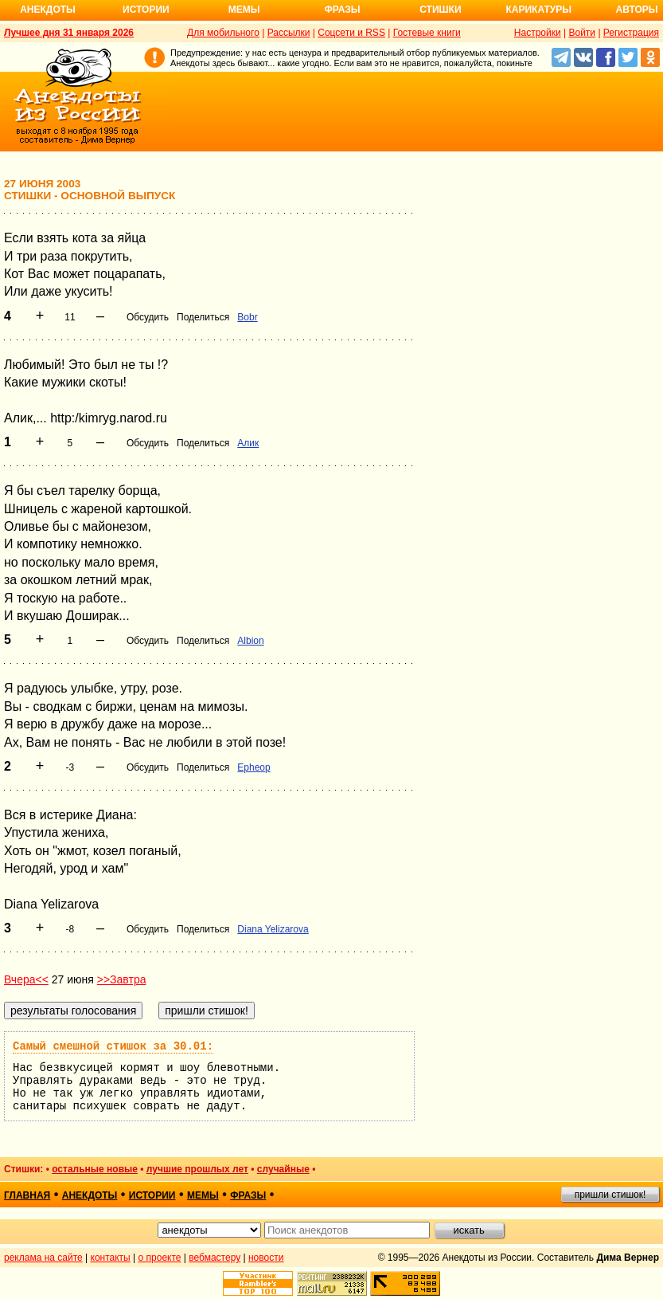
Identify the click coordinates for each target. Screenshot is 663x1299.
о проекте (159, 1257)
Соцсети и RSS (351, 32)
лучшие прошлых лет (197, 1169)
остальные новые (95, 1169)
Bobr (247, 317)
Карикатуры (538, 9)
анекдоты (90, 1195)
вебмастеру (214, 1257)
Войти (581, 32)
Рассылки (288, 32)
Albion (250, 640)
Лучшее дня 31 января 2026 (69, 32)
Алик (248, 443)
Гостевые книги (427, 32)
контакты (111, 1257)
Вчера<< (26, 979)
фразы (248, 1195)
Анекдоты (48, 9)
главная (27, 1195)
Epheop (253, 767)
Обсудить (148, 317)
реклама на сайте (43, 1257)
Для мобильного (223, 32)
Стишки (440, 9)
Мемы (244, 9)
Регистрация (631, 32)
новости (265, 1257)
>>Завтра (121, 979)
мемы (203, 1195)
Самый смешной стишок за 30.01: (113, 1046)
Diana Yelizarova (272, 929)
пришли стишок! (610, 1194)
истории (152, 1195)
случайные (283, 1169)
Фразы (342, 9)
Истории (146, 9)
